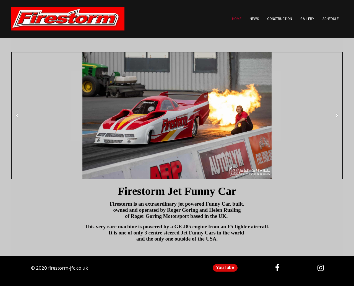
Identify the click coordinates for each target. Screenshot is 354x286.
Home (236, 19)
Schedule (330, 19)
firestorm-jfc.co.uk (68, 268)
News (254, 19)
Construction (279, 19)
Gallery (307, 19)
